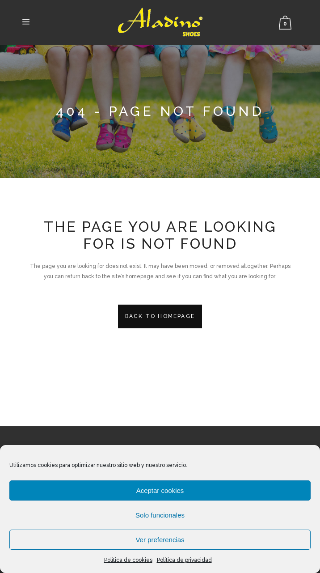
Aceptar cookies (160, 490)
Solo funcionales (160, 515)
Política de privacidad (184, 560)
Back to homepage (160, 316)
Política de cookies (128, 560)
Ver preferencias (159, 539)
